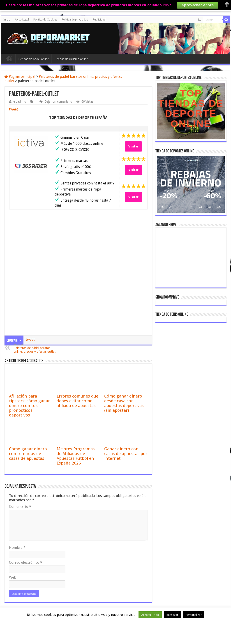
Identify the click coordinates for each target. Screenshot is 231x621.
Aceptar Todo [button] (150, 614)
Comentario (20, 506)
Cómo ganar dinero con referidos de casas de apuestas (28, 453)
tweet (13, 109)
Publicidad (99, 19)
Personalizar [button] (194, 614)
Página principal (20, 76)
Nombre (17, 547)
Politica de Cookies (45, 19)
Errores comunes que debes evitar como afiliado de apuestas (77, 401)
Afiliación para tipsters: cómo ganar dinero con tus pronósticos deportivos (29, 405)
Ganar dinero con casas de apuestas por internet (125, 453)
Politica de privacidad (75, 19)
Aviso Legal (22, 19)
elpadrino (19, 101)
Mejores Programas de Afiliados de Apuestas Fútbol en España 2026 (76, 455)
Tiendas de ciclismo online (71, 59)
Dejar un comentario (58, 101)
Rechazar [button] (172, 614)
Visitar (133, 146)
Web (12, 577)
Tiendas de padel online (33, 59)
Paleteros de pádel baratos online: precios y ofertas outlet (37, 348)
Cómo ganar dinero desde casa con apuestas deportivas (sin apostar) (124, 403)
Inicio (6, 19)
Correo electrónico (25, 562)
